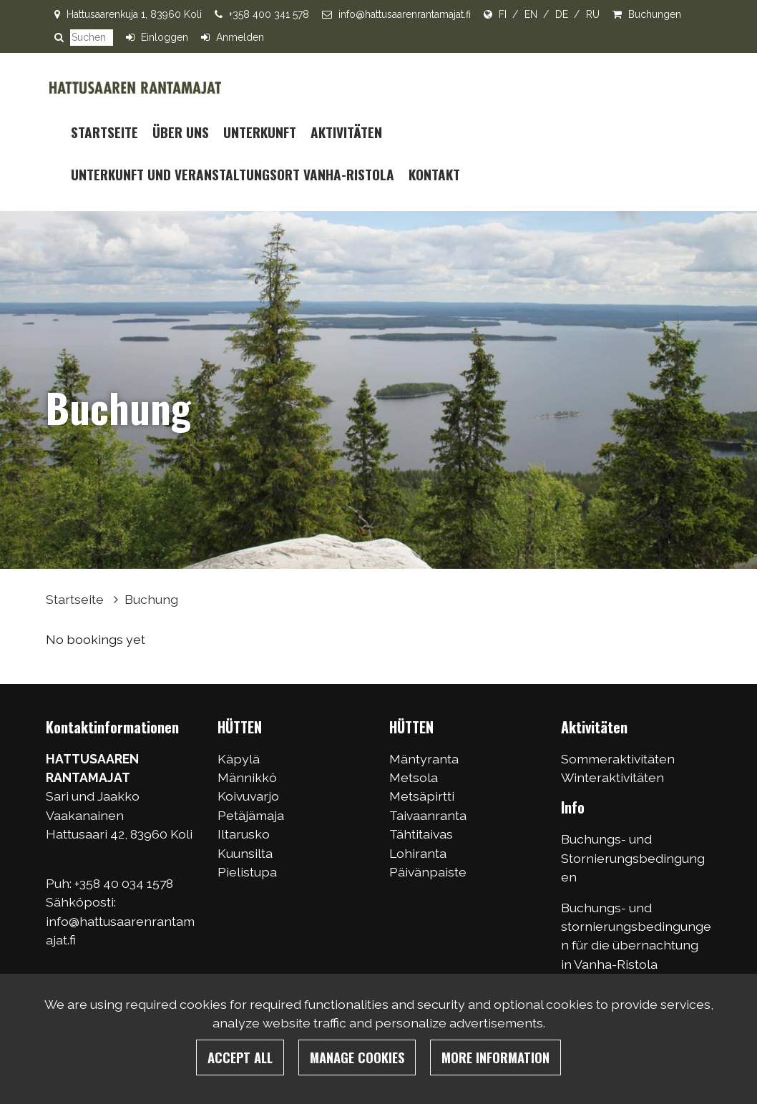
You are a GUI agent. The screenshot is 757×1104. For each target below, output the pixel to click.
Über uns (180, 132)
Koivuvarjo (248, 795)
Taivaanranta (428, 815)
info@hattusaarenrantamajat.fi (404, 14)
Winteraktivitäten (612, 777)
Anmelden (240, 37)
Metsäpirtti (421, 795)
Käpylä (239, 758)
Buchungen (654, 14)
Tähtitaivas (421, 833)
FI (503, 14)
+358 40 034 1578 (125, 883)
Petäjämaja (251, 815)
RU (593, 14)
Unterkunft (259, 132)
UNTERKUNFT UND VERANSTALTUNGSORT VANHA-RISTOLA (232, 174)
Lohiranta (417, 853)
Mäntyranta (424, 758)
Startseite (104, 132)
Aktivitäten (346, 132)
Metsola (413, 777)
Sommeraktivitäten (618, 758)
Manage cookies (357, 1057)
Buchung (151, 599)
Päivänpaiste (428, 871)
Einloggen (164, 37)
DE (561, 14)
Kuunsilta (245, 853)
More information (495, 1057)
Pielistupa (247, 871)
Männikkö (247, 777)
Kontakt (434, 174)
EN (530, 14)
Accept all (240, 1057)
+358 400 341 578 (269, 14)
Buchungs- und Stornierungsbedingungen (633, 857)
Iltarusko (244, 833)
